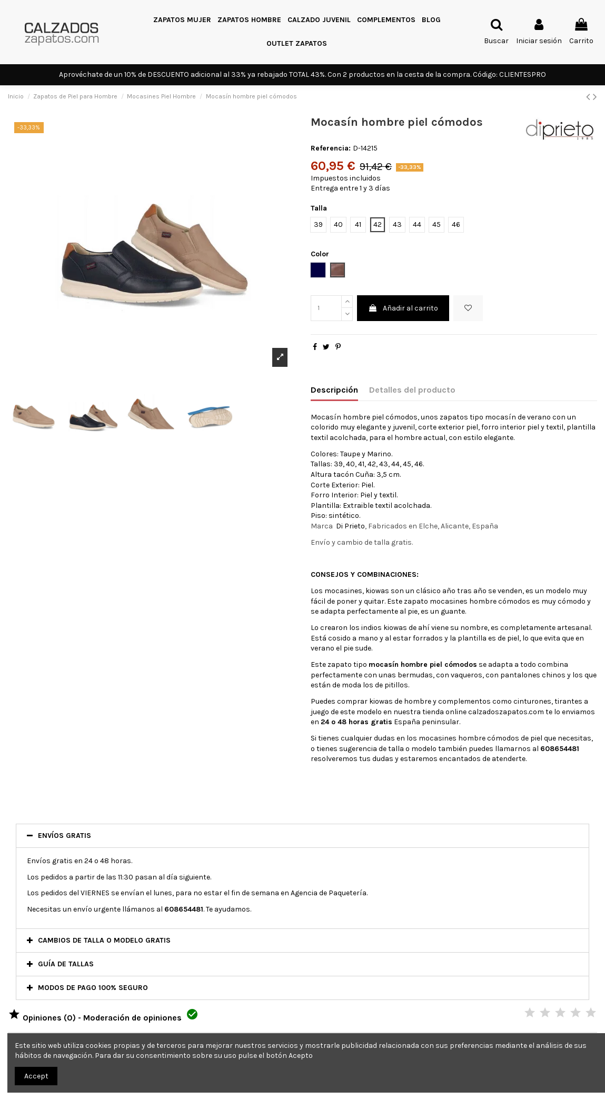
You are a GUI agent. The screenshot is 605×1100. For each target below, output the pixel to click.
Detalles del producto (412, 390)
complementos (464, 701)
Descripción (334, 390)
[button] (386, 20)
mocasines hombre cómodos (480, 601)
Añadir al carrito (403, 308)
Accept (36, 1076)
